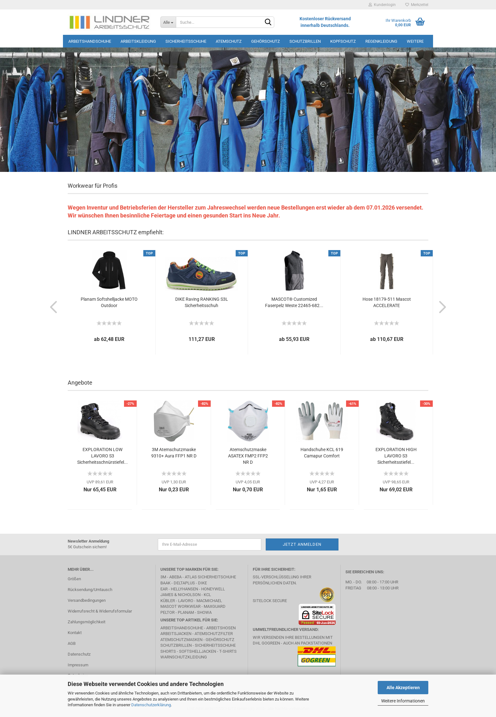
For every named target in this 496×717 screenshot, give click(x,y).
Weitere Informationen (403, 700)
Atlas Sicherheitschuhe (210, 577)
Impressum (78, 665)
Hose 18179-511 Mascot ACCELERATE (387, 302)
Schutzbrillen (305, 41)
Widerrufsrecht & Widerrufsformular (100, 611)
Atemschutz (229, 41)
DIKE (202, 583)
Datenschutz (79, 654)
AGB (72, 643)
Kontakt (75, 632)
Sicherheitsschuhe (185, 41)
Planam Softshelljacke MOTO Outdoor (109, 302)
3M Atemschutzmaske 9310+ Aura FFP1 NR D (173, 452)
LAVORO (185, 600)
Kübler (167, 600)
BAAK (165, 583)
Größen (74, 578)
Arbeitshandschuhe (89, 41)
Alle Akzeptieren (403, 687)
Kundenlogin (382, 5)
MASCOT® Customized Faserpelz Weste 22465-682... (294, 302)
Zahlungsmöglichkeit (86, 622)
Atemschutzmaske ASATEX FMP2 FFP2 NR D (248, 456)
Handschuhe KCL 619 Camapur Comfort (322, 452)
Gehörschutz (265, 41)
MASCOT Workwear (180, 606)
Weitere (415, 41)
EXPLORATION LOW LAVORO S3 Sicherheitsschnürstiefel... (102, 456)
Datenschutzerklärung (151, 704)
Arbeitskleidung (138, 41)
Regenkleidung (381, 41)
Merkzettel (416, 5)
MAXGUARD (215, 606)
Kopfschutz (343, 41)
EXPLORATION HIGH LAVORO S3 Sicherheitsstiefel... (396, 456)
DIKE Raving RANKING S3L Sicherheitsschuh (201, 302)
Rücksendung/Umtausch (90, 589)
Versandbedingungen (87, 600)
